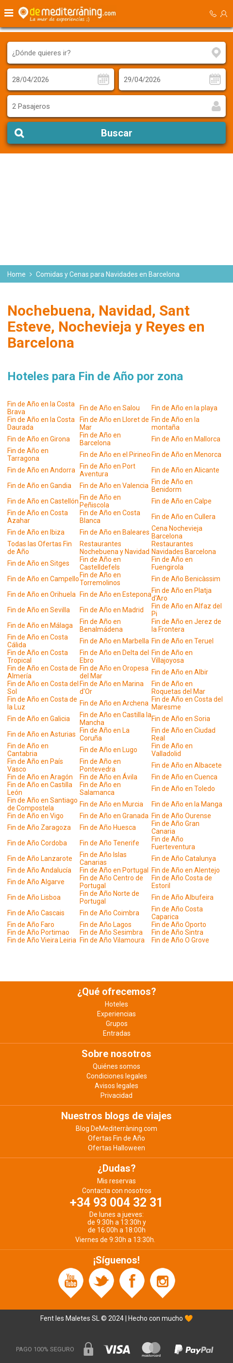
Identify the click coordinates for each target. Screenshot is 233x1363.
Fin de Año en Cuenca (184, 777)
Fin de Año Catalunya (183, 858)
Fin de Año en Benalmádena (101, 625)
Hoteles (116, 1004)
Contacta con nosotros (116, 1191)
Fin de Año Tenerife (109, 843)
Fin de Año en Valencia (114, 485)
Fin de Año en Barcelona (100, 439)
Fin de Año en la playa (184, 408)
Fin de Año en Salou (110, 408)
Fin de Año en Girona (38, 439)
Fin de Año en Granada (114, 816)
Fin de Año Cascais (36, 913)
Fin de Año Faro (30, 924)
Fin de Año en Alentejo (185, 870)
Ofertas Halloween (116, 1148)
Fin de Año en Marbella (114, 641)
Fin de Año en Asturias (41, 734)
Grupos (117, 1023)
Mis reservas (116, 1181)
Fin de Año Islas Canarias (103, 858)
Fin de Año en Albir (179, 672)
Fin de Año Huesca (108, 827)
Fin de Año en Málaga (40, 625)
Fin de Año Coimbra (109, 913)
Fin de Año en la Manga (186, 804)
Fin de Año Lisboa (34, 897)
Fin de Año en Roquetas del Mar (178, 687)
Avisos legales (116, 1086)
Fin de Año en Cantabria (28, 749)
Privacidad (116, 1095)
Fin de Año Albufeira (182, 897)
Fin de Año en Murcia (111, 804)
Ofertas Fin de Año (116, 1138)
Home (16, 274)
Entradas (117, 1033)
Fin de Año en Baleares (115, 532)
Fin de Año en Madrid (112, 610)
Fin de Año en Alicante (185, 470)
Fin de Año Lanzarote (39, 858)
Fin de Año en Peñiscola (100, 501)
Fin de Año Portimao (38, 932)
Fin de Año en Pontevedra (100, 765)
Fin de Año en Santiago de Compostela (42, 804)
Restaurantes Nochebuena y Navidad (115, 547)
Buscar (117, 133)
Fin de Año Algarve (36, 882)
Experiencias (116, 1014)
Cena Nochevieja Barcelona (176, 532)
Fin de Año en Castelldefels (100, 563)
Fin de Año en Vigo (35, 816)
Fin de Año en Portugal (114, 870)
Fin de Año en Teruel (182, 641)
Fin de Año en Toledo (183, 788)
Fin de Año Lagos (106, 924)
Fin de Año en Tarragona (28, 454)
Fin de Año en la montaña (175, 423)
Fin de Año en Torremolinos (100, 579)
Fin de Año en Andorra (41, 470)
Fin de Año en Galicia (38, 719)
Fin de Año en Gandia (39, 485)
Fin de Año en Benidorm (172, 485)
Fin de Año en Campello (43, 579)
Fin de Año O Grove (180, 940)
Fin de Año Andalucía (39, 870)
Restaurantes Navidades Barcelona (183, 547)
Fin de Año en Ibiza (36, 532)
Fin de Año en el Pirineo (115, 454)
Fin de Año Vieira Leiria (41, 940)
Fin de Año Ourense (181, 816)
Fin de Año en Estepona (115, 594)
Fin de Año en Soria (180, 719)
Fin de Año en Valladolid (172, 749)
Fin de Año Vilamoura (112, 940)
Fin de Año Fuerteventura (173, 843)
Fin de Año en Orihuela (41, 594)
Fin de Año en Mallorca (185, 439)
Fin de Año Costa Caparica (177, 913)
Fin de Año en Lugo (108, 750)
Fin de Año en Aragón (40, 777)
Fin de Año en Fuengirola (172, 563)
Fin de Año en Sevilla (38, 610)
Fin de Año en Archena (114, 703)
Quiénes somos (116, 1066)
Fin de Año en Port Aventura (107, 470)
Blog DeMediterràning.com (116, 1128)
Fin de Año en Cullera (183, 517)
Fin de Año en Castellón (43, 501)
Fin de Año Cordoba (37, 843)
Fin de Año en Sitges (38, 563)
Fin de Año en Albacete (186, 765)
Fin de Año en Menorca (186, 454)
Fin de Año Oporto (178, 924)
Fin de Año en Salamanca (100, 788)
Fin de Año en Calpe (181, 501)
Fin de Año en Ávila (108, 777)
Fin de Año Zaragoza (39, 827)
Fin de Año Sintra (177, 932)
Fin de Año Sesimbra (111, 932)
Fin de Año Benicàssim (185, 579)
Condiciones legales (116, 1076)
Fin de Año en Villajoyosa (172, 656)
